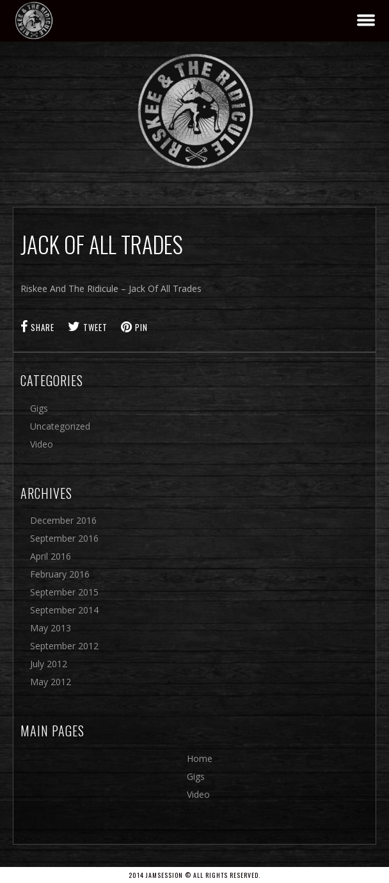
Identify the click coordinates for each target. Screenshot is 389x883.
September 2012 (64, 646)
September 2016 (64, 538)
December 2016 (63, 520)
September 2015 (64, 592)
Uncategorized (60, 426)
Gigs (39, 408)
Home (199, 758)
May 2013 (50, 628)
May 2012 (50, 682)
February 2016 (60, 574)
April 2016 (50, 556)
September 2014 (64, 610)
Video (41, 444)
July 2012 (48, 664)
